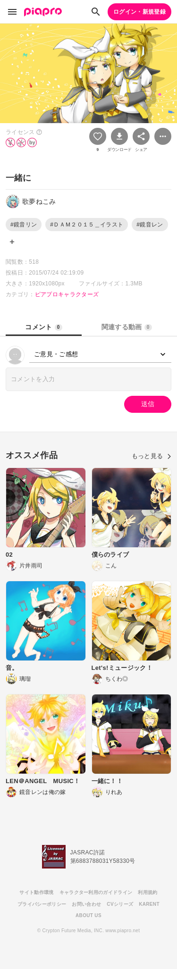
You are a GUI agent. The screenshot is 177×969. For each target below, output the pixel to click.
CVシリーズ (120, 904)
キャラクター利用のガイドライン (96, 892)
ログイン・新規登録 (139, 11)
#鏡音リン (23, 224)
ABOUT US (88, 915)
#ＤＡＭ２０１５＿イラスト (86, 224)
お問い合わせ (86, 904)
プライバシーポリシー (41, 904)
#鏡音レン (149, 224)
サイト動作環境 (36, 892)
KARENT (149, 904)
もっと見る (151, 455)
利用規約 (147, 892)
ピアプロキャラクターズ (67, 294)
